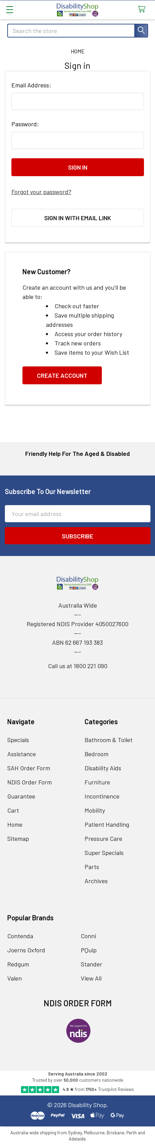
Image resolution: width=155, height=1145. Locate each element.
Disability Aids (103, 768)
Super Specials (104, 852)
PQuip (89, 950)
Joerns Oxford (26, 950)
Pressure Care (103, 838)
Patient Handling (107, 824)
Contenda (20, 936)
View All (91, 978)
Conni (88, 936)
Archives (96, 881)
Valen (14, 978)
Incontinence (102, 796)
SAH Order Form (28, 768)
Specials (18, 739)
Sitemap (18, 838)
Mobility (95, 810)
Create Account (62, 375)
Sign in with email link (77, 218)
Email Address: (31, 85)
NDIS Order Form (29, 782)
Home (14, 824)
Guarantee (21, 796)
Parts (92, 866)
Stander (91, 964)
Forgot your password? (41, 191)
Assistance (21, 754)
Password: (25, 124)
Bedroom (96, 754)
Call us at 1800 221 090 (77, 666)
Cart (13, 810)
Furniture (97, 782)
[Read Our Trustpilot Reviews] (77, 1089)
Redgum (18, 964)
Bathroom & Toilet (109, 739)
